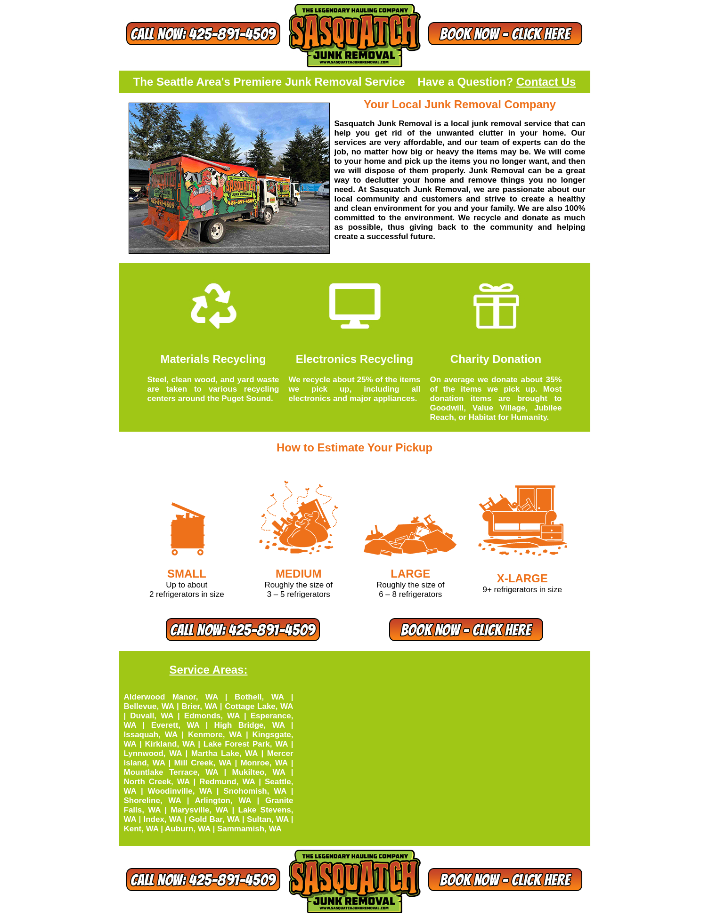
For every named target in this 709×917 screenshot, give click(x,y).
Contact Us (546, 81)
